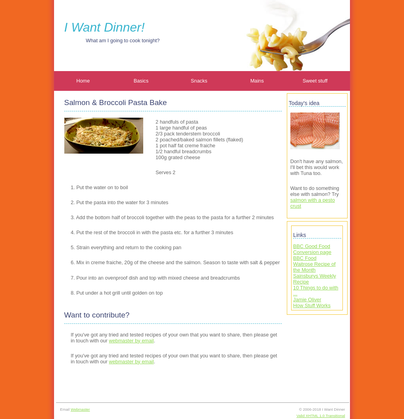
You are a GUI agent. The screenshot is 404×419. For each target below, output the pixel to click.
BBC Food (304, 258)
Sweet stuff (315, 81)
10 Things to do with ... (315, 291)
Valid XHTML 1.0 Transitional (320, 415)
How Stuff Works (312, 305)
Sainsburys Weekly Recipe (314, 279)
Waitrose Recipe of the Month (314, 267)
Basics (141, 81)
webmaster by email (131, 341)
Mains (257, 81)
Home (83, 81)
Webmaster (80, 409)
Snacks (199, 81)
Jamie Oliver (307, 300)
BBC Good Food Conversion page (312, 249)
